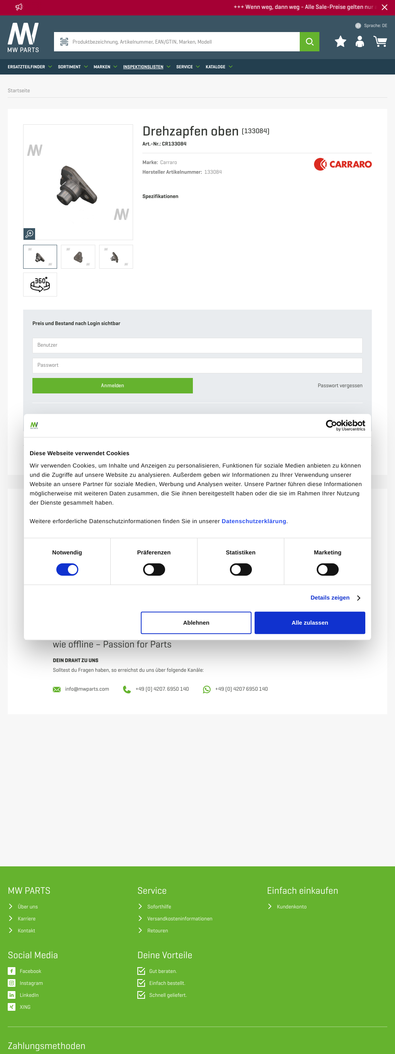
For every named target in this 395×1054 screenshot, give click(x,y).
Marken (106, 68)
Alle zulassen (310, 622)
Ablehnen (196, 622)
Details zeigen (330, 598)
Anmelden (112, 385)
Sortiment (73, 68)
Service (188, 68)
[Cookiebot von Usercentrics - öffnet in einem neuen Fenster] (331, 425)
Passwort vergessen (340, 386)
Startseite (19, 91)
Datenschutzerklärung (254, 521)
